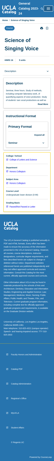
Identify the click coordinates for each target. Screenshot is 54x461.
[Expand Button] (43, 143)
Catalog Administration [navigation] (21, 384)
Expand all (39, 135)
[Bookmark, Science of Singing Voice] (47, 28)
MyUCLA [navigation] (15, 413)
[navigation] (9, 10)
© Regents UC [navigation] (17, 442)
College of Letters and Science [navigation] (23, 159)
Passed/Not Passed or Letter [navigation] (22, 206)
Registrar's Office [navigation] (18, 398)
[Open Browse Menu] (48, 8)
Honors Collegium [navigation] (17, 171)
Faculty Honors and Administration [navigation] (26, 354)
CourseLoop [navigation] (46, 457)
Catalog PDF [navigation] (17, 369)
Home (5, 20)
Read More (43, 104)
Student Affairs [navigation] (17, 428)
